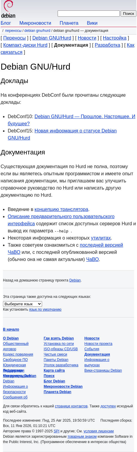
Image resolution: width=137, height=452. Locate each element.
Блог (6, 23)
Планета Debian (57, 392)
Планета (69, 23)
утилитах (101, 237)
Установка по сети (59, 344)
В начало (11, 329)
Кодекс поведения (18, 354)
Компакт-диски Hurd (25, 45)
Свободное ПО (15, 360)
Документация (97, 354)
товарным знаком (82, 436)
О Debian (11, 338)
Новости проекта (98, 344)
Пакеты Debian (56, 360)
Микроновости (35, 23)
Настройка (115, 37)
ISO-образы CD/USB (61, 349)
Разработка (107, 45)
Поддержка (13, 370)
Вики (92, 23)
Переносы (13, 31)
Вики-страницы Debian (103, 370)
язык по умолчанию (45, 309)
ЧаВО (92, 259)
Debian (75, 280)
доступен (108, 406)
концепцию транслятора (61, 209)
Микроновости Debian (63, 386)
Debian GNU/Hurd (37, 31)
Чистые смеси (55, 354)
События (91, 349)
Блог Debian (54, 381)
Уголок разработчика (61, 365)
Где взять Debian (59, 338)
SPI (56, 431)
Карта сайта (54, 370)
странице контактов (71, 406)
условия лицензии (99, 431)
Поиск (49, 376)
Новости (87, 37)
